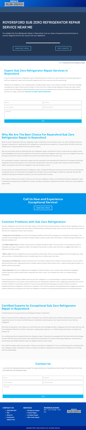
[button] (76, 4)
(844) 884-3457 (11, 410)
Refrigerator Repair (33, 410)
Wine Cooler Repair (33, 417)
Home (60, 62)
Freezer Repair (32, 413)
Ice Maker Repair (32, 415)
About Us (9, 415)
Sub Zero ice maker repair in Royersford (38, 91)
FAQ (8, 413)
